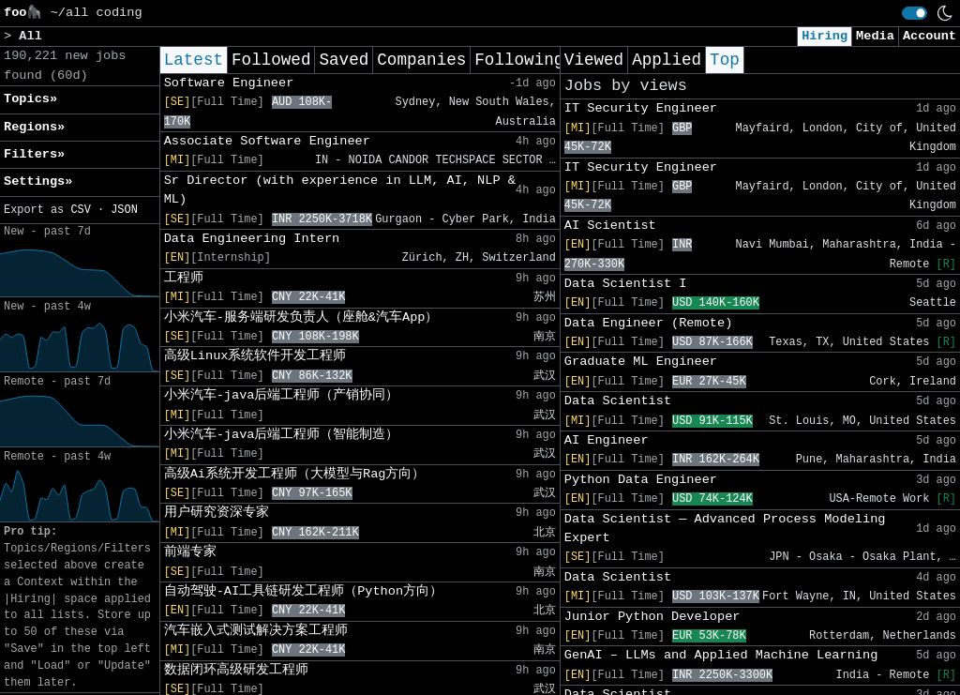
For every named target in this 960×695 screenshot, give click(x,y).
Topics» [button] (30, 99)
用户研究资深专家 (216, 513)
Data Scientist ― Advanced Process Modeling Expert (725, 528)
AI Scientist (610, 226)
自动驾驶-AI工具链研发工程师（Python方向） (303, 591)
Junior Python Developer (652, 617)
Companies (421, 60)
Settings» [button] (38, 181)
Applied (666, 60)
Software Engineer (229, 83)
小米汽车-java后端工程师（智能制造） (281, 435)
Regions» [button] (34, 127)
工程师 (183, 278)
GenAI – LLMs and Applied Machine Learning (721, 655)
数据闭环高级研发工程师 (236, 670)
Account (929, 36)
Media (875, 36)
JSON (124, 210)
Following (518, 60)
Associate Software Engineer (267, 141)
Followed (271, 60)
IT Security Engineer (640, 108)
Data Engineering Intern (252, 239)
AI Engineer (606, 440)
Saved (343, 60)
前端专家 (190, 552)
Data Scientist (617, 401)
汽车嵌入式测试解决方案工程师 (256, 631)
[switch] (914, 13)
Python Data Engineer (640, 480)
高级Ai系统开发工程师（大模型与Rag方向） (295, 474)
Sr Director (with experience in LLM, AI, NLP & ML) (340, 190)
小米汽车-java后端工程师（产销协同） (281, 395)
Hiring (825, 36)
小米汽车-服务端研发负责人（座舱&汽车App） (301, 317)
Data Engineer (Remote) (648, 323)
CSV (80, 210)
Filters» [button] (34, 154)
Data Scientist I (625, 284)
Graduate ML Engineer (640, 362)
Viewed (593, 60)
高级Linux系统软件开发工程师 (255, 356)
